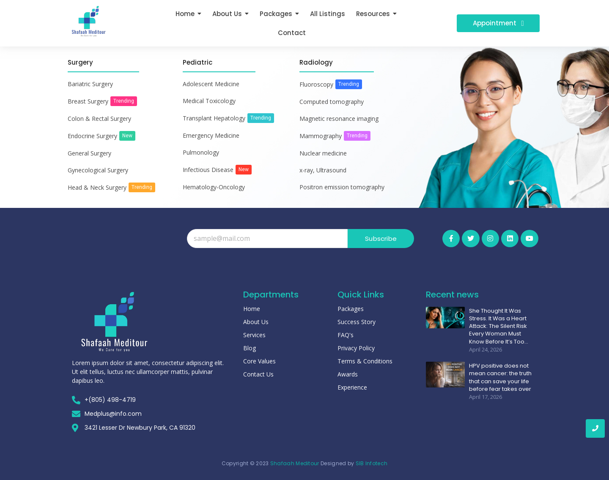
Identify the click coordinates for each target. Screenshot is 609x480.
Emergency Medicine (211, 135)
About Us (256, 322)
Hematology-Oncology (214, 187)
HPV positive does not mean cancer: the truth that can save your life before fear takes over (500, 377)
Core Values (259, 361)
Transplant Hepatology (214, 118)
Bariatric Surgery (90, 84)
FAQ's (345, 335)
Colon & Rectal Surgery (99, 119)
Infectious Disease (208, 170)
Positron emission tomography (341, 187)
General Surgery (89, 153)
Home (251, 309)
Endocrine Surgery (92, 136)
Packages (350, 309)
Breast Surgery (88, 101)
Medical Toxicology (209, 101)
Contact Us (258, 374)
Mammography (320, 136)
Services (254, 335)
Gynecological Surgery (98, 170)
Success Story (356, 322)
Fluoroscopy (316, 84)
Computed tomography (331, 102)
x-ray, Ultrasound (322, 170)
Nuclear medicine (323, 153)
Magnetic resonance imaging (339, 119)
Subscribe (381, 238)
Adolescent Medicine (211, 84)
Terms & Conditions (364, 361)
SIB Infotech (372, 463)
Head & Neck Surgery (97, 187)
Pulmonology (201, 152)
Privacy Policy (356, 348)
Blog (249, 348)
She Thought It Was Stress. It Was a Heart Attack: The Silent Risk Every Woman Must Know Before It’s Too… (498, 326)
